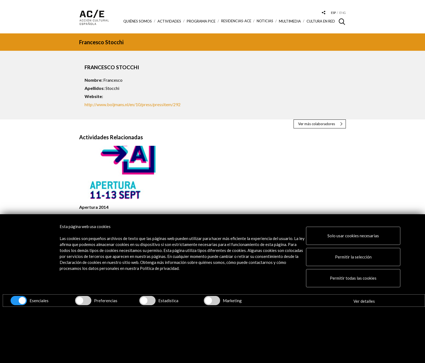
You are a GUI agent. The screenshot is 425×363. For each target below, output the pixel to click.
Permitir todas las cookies (353, 278)
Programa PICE (201, 21)
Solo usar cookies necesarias (353, 235)
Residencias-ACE (236, 21)
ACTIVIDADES (169, 21)
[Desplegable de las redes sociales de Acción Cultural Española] (324, 13)
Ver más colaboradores (316, 124)
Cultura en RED (321, 21)
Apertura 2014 (93, 207)
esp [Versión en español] (333, 12)
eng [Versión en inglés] (342, 12)
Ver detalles (364, 301)
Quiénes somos (137, 21)
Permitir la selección (353, 256)
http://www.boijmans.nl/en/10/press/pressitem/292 (133, 104)
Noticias (265, 21)
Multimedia (290, 21)
